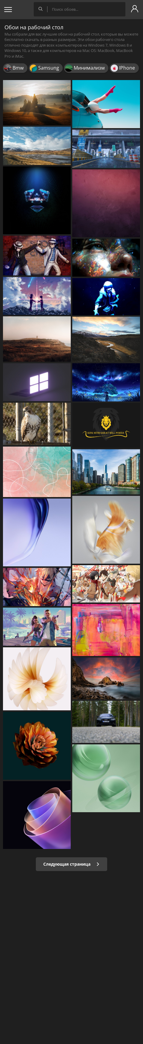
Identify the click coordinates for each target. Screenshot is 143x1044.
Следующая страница (71, 864)
